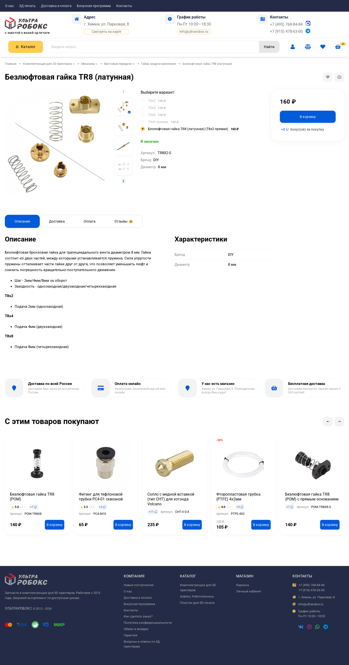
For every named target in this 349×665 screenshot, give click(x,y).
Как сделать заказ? (138, 616)
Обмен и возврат (136, 629)
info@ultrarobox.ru (193, 31)
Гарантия (130, 635)
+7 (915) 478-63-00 (286, 31)
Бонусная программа (94, 6)
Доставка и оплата (56, 6)
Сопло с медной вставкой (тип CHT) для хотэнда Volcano (170, 499)
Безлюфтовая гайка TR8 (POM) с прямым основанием (312, 496)
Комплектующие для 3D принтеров (47, 64)
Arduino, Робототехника (197, 596)
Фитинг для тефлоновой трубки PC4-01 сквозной (101, 496)
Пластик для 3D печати (197, 603)
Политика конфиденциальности (148, 622)
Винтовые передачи (118, 64)
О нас (9, 6)
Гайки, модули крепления (158, 64)
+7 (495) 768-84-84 (286, 24)
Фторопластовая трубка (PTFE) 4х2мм (238, 496)
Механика (88, 64)
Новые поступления (139, 585)
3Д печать (27, 6)
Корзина (242, 585)
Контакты (124, 6)
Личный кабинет (248, 591)
